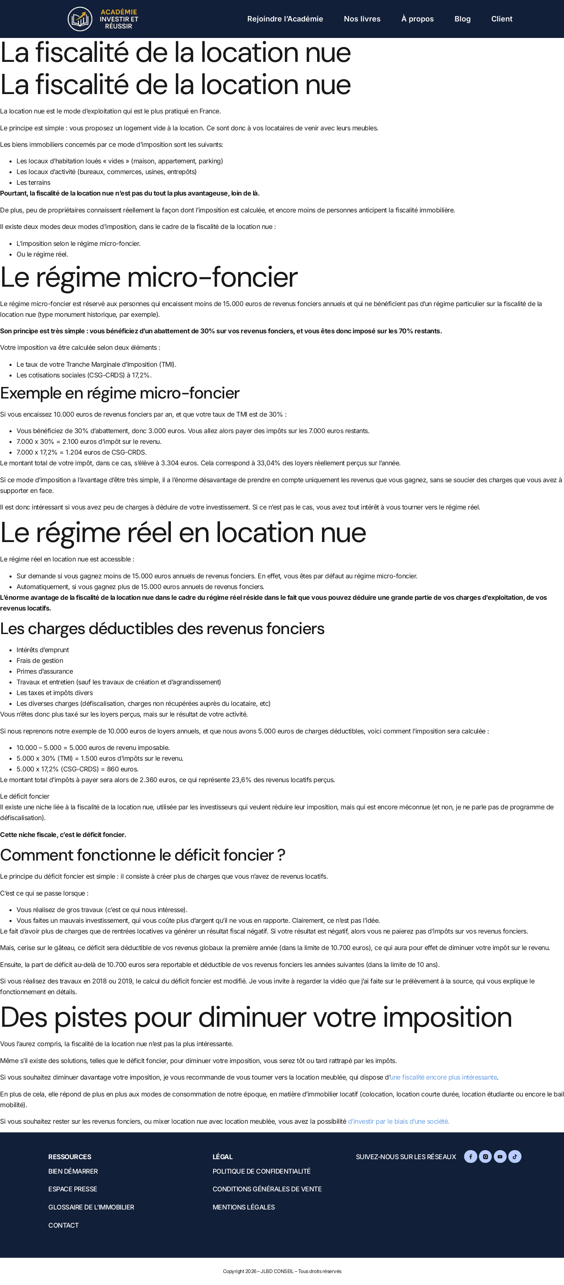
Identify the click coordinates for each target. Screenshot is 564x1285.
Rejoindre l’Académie (285, 18)
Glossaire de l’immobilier (92, 1208)
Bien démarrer (73, 1171)
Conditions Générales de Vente (268, 1189)
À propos (417, 18)
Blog (463, 18)
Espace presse (72, 1189)
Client (501, 18)
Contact (63, 1226)
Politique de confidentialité (262, 1171)
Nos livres (362, 18)
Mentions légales (244, 1208)
